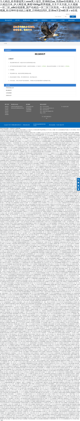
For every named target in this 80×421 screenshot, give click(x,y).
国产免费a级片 (12, 240)
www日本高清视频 (23, 417)
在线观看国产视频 (23, 307)
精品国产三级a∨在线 (69, 185)
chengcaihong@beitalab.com (48, 108)
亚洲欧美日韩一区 (9, 375)
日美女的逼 (37, 255)
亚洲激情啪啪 (48, 401)
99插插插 (29, 316)
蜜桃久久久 (59, 357)
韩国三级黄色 (29, 226)
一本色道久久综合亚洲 (6, 271)
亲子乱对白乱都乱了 (36, 318)
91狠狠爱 (37, 258)
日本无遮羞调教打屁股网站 (56, 221)
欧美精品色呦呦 (5, 408)
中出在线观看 (25, 357)
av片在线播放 (51, 195)
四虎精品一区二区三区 (41, 183)
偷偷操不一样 (9, 363)
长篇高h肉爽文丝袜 (30, 186)
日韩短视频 (2, 214)
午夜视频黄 (48, 367)
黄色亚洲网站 (32, 221)
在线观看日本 (62, 329)
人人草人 (42, 356)
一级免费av (75, 377)
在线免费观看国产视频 (17, 150)
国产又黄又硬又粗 (6, 134)
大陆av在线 (61, 170)
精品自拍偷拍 (51, 229)
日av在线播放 (46, 204)
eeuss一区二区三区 (28, 172)
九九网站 (76, 196)
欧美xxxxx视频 (25, 361)
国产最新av (9, 243)
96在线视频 (59, 294)
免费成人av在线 (66, 258)
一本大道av (20, 361)
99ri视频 (67, 300)
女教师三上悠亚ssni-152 (10, 288)
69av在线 (21, 191)
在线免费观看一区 (18, 176)
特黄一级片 (29, 157)
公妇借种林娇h (51, 142)
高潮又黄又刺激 (26, 183)
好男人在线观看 (47, 261)
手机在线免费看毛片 (56, 214)
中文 (71, 14)
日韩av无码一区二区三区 (21, 195)
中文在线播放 (73, 316)
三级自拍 (63, 345)
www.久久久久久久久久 (7, 242)
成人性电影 (74, 287)
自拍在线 (47, 404)
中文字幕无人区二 (38, 310)
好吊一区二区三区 (75, 204)
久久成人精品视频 (39, 418)
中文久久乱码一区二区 (52, 202)
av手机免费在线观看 (30, 192)
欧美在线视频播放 (52, 258)
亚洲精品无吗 (50, 240)
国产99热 (72, 401)
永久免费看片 (16, 326)
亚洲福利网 (68, 392)
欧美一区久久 (52, 344)
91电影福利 (8, 182)
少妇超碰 (33, 323)
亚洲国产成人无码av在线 (43, 195)
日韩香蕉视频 (48, 147)
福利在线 (13, 291)
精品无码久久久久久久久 (31, 249)
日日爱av (64, 221)
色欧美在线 (34, 243)
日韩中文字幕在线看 (9, 248)
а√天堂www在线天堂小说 (7, 183)
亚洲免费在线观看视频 (37, 153)
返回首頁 (67, 14)
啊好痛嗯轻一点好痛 (57, 188)
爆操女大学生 (54, 332)
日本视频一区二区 (23, 373)
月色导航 (15, 250)
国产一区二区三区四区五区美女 (32, 312)
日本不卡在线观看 (45, 176)
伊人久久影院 (41, 227)
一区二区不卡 (25, 405)
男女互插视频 (42, 408)
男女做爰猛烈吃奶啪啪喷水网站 (71, 215)
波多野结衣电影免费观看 (55, 265)
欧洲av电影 (13, 322)
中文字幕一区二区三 (9, 208)
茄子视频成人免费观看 (52, 243)
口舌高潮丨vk (66, 166)
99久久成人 (28, 321)
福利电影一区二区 (34, 224)
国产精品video (41, 207)
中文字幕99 (4, 211)
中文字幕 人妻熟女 (48, 214)
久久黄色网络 (2, 310)
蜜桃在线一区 (48, 278)
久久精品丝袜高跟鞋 (52, 148)
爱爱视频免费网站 (68, 141)
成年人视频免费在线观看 (10, 412)
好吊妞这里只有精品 (72, 411)
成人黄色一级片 (74, 290)
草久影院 (60, 341)
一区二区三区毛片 (22, 214)
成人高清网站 (68, 380)
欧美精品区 (22, 277)
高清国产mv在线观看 (64, 182)
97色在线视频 (11, 233)
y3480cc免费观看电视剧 (11, 337)
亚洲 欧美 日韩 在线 (60, 185)
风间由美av (22, 189)
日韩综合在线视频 (63, 344)
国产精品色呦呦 (33, 142)
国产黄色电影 (26, 221)
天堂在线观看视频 (48, 218)
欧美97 (76, 401)
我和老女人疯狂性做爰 (12, 140)
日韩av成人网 (71, 383)
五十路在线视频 (21, 210)
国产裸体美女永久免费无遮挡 (55, 172)
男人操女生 (44, 201)
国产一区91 (59, 150)
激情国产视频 (35, 140)
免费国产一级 (43, 173)
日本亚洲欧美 (32, 229)
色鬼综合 (56, 307)
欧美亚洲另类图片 (38, 208)
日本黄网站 (21, 153)
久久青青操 (50, 309)
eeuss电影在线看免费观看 (14, 189)
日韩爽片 (36, 147)
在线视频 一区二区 (18, 391)
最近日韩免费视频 (7, 369)
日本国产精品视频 (66, 391)
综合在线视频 (33, 151)
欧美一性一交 (31, 207)
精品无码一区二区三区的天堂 (26, 213)
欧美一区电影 (41, 334)
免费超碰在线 (73, 312)
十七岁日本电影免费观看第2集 (9, 198)
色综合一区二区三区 (44, 271)
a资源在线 (57, 269)
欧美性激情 (58, 157)
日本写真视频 (13, 185)
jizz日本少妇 (28, 287)
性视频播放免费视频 (55, 329)
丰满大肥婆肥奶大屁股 (10, 176)
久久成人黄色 (75, 220)
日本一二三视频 (69, 393)
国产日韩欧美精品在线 (70, 237)
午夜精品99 (27, 309)
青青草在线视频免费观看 (36, 201)
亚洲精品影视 (28, 134)
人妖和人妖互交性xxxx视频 (49, 269)
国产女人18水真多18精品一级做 (66, 157)
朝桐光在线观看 (48, 291)
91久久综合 (46, 160)
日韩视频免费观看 (58, 234)
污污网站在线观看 (15, 262)
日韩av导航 (30, 281)
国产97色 (43, 226)
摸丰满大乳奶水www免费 (46, 357)
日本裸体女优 (56, 182)
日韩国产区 (77, 323)
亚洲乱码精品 (6, 166)
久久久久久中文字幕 (46, 132)
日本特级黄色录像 (69, 329)
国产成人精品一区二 (18, 233)
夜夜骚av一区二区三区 (69, 151)
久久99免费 (77, 221)
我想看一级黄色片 (56, 281)
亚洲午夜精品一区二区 (56, 224)
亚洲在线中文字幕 (61, 401)
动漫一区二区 (32, 293)
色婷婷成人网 (55, 167)
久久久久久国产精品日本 (38, 350)
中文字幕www (46, 389)
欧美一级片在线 (55, 297)
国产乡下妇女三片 (26, 252)
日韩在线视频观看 (25, 347)
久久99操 (77, 414)
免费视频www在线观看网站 (66, 188)
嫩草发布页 (46, 382)
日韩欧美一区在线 (36, 344)
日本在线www (63, 180)
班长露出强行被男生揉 (71, 214)
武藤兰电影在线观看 (65, 183)
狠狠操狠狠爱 (44, 300)
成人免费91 (17, 221)
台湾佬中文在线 (47, 221)
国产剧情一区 (5, 398)
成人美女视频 (13, 132)
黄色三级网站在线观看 (70, 299)
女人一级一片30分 (46, 256)
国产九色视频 (32, 175)
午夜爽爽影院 (23, 137)
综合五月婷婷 (35, 231)
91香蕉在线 (47, 158)
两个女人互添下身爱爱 (32, 294)
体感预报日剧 (10, 319)
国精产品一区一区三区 (28, 328)
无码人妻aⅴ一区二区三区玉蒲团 (53, 215)
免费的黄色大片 (67, 398)
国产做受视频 (22, 135)
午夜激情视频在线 (73, 240)
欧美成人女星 (26, 161)
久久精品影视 (28, 277)
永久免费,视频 (49, 154)
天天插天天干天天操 (68, 364)
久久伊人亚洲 (2, 151)
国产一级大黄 (74, 172)
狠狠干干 (64, 331)
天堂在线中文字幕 (25, 386)
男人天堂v (23, 300)
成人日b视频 (35, 170)
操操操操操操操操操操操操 (44, 145)
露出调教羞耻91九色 (69, 293)
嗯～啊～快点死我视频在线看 (24, 179)
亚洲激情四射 (56, 242)
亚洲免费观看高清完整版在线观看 (16, 160)
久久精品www (52, 259)
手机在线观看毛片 (9, 326)
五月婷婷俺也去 (56, 351)
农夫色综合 (12, 192)
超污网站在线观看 (52, 160)
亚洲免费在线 (53, 208)
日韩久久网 (4, 255)
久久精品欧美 (70, 153)
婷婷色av (3, 175)
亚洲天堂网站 (55, 253)
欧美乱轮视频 (7, 256)
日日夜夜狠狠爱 (31, 237)
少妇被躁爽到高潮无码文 (26, 217)
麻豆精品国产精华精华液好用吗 (8, 145)
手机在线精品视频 (54, 194)
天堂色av (39, 202)
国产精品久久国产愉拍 (18, 351)
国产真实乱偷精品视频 (53, 239)
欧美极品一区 (30, 268)
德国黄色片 (72, 195)
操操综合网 (10, 169)
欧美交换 (77, 140)
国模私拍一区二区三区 (48, 198)
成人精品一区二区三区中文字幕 (47, 369)
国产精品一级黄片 (36, 169)
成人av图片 (26, 167)
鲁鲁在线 (47, 265)
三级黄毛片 (49, 372)
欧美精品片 (54, 227)
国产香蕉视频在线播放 (28, 153)
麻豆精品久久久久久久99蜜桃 (36, 215)
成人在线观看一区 (26, 278)
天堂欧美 (51, 204)
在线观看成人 (14, 353)
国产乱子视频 (18, 291)
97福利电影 (6, 240)
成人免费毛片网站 (23, 388)
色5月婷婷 (36, 195)
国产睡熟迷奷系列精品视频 (5, 218)
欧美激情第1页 (15, 272)
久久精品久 (59, 202)
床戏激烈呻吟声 (30, 195)
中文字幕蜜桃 (32, 401)
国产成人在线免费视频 (32, 364)
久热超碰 (37, 164)
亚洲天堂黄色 (70, 296)
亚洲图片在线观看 (11, 226)
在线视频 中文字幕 (24, 234)
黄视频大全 (51, 337)
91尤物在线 (62, 367)
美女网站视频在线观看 (34, 269)
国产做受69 (35, 182)
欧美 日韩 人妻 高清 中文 (74, 258)
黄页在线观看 (24, 261)
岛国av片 (3, 213)
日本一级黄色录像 (58, 334)
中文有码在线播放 (19, 182)
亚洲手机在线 (19, 347)
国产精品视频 (69, 220)
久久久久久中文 (56, 207)
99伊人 (3, 208)
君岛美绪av (42, 335)
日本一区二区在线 (8, 304)
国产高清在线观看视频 (69, 217)
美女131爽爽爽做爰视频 (36, 274)
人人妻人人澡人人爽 (28, 185)
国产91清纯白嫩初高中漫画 (7, 201)
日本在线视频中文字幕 (41, 236)
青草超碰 (75, 302)
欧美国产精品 (30, 220)
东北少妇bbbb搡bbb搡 (67, 375)
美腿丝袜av (17, 192)
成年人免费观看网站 (59, 259)
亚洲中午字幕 (60, 138)
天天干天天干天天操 (51, 312)
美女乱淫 (36, 372)
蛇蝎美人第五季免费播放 (60, 271)
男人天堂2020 (68, 312)
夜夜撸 (7, 141)
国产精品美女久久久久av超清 (21, 230)
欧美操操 (60, 137)
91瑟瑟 (58, 318)
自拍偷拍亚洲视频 (45, 239)
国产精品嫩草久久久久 (43, 192)
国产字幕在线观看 (19, 132)
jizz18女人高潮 (55, 140)
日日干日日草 (8, 296)
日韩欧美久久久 (26, 211)
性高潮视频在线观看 (75, 170)
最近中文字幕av (6, 192)
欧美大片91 (36, 214)
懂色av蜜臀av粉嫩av (41, 265)
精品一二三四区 (41, 158)
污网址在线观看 (66, 148)
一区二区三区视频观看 (30, 188)
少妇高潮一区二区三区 (19, 285)
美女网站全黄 (56, 189)
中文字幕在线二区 (54, 277)
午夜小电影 (25, 237)
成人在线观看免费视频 (52, 288)
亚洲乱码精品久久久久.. (70, 179)
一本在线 (21, 221)
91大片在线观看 (66, 169)
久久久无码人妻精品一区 (30, 210)
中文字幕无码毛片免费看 (24, 245)
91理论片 (33, 134)
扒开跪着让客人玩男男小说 (8, 350)
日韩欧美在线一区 (23, 344)
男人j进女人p (68, 322)
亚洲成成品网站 (12, 372)
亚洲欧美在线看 (47, 361)
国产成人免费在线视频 (25, 259)
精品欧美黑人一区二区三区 (30, 272)
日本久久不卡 (25, 166)
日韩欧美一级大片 (46, 313)
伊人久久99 (64, 283)
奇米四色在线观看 (73, 164)
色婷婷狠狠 (18, 240)
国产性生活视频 (17, 234)
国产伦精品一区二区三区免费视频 (19, 158)
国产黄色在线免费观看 (36, 217)
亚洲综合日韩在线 (45, 220)
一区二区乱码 (72, 163)
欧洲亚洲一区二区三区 (24, 180)
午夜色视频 (62, 141)
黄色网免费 (5, 230)
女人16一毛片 (47, 164)
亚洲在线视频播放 (44, 188)
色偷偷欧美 (60, 210)
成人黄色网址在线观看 (63, 132)
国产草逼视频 (37, 148)
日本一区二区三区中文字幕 (13, 265)
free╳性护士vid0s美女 (59, 213)
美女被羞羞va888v (17, 227)
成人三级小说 (46, 175)
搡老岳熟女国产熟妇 (11, 173)
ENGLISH (74, 14)
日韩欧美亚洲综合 (26, 353)
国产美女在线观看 (39, 175)
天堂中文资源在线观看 (29, 303)
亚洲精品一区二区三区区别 (70, 278)
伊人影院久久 (24, 364)
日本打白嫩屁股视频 (6, 179)
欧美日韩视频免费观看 (24, 293)
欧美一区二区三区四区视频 (53, 137)
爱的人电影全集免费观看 (40, 210)
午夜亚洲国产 (71, 138)
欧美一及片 (51, 192)
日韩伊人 (73, 140)
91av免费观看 (12, 220)
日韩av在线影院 (14, 339)
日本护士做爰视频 (31, 315)
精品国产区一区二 (70, 177)
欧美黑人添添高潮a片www (13, 164)
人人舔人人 (37, 248)
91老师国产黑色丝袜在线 (33, 337)
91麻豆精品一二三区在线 (70, 332)
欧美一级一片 (47, 277)
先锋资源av (65, 296)
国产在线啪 (20, 401)
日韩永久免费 (65, 147)
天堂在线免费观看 (48, 253)
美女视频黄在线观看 (40, 221)
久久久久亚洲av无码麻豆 (50, 157)
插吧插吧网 (18, 269)
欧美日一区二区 (46, 399)
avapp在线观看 (57, 192)
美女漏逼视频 (19, 258)
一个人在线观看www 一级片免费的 (21, 393)
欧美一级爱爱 (26, 142)
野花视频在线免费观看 (65, 164)
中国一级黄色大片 (50, 169)
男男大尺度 (62, 318)
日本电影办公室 (11, 161)
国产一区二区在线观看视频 (41, 137)
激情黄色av (44, 310)
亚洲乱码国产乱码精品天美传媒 (6, 237)
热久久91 (50, 188)
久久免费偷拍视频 (76, 188)
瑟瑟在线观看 (42, 252)
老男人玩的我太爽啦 (9, 227)
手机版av (17, 417)
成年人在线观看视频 (34, 250)
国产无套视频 (2, 185)
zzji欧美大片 (15, 157)
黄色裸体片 (2, 224)
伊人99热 (56, 151)
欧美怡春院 (65, 138)
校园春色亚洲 (63, 360)
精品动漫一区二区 (42, 154)
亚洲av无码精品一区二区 (45, 223)
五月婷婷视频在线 (53, 231)
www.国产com (38, 319)
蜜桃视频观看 (41, 250)
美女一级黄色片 (65, 223)
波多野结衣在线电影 (8, 170)
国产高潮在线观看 (68, 245)
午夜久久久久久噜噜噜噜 (9, 344)
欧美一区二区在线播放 (24, 138)
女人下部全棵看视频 (58, 169)
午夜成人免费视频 (74, 231)
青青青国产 (69, 207)
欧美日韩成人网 (39, 211)
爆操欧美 (36, 207)
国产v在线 (14, 258)
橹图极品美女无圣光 (62, 328)
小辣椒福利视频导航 (66, 337)
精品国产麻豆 (17, 255)
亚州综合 (58, 141)
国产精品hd (37, 323)
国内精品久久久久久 (40, 240)
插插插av (3, 315)
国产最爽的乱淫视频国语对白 (13, 348)
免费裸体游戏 (21, 169)
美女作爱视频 (7, 137)
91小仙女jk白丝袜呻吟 (62, 306)
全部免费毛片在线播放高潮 (53, 407)
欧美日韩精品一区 (61, 380)
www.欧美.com (8, 224)
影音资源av (46, 290)
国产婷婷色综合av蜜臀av (66, 353)
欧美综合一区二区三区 (39, 198)
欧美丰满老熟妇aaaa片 (31, 271)
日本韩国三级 (5, 410)
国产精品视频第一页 (71, 338)
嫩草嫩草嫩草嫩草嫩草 (70, 201)
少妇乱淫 (75, 389)
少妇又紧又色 (61, 407)
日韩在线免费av (43, 315)
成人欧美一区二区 (24, 239)
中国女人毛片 (27, 151)
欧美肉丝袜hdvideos (33, 218)
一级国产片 (23, 382)
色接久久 (49, 201)
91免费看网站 (77, 154)
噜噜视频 (63, 262)
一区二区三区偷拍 (15, 138)
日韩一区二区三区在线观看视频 (64, 218)
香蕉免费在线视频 (5, 373)
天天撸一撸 (73, 248)
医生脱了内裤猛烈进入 (69, 154)
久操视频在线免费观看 (69, 239)
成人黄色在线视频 (31, 204)
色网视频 (45, 325)
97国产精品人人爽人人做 (11, 309)
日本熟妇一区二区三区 (38, 156)
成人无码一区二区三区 (58, 186)
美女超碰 (17, 303)
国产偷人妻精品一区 (19, 141)
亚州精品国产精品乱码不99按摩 (69, 211)
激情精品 (57, 217)
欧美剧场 (46, 179)
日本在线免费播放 (47, 151)
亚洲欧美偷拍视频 (22, 296)
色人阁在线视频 (26, 401)
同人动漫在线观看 (74, 398)
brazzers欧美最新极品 (9, 342)
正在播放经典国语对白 (40, 366)
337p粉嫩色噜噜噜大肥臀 (9, 204)
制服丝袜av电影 (67, 354)
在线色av (4, 338)
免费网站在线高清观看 (54, 158)
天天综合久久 (25, 370)
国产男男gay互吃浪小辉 (39, 297)
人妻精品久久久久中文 (70, 145)
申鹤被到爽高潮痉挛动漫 (73, 137)
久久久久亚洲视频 (48, 163)
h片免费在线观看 (33, 183)
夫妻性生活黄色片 (43, 354)
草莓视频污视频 (53, 284)
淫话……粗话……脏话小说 (46, 302)
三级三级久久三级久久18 (27, 150)
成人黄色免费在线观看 (56, 144)
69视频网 (68, 240)
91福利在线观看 (74, 218)
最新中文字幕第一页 (72, 234)
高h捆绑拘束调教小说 (29, 310)
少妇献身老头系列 (48, 167)
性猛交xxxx (47, 385)
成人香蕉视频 (49, 396)
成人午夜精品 (63, 192)
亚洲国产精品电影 (65, 334)
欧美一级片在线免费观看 (23, 163)
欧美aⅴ (6, 345)
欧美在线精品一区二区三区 (57, 147)
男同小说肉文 (17, 137)
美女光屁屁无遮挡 (53, 318)
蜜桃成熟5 (9, 252)
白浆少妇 (23, 198)
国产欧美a (37, 354)
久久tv (53, 151)
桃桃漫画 (32, 248)
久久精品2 (70, 150)
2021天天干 (40, 325)
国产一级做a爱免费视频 (41, 296)
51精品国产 (5, 226)
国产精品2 (57, 237)
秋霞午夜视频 (37, 380)
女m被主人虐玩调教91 (31, 261)
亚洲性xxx (32, 339)
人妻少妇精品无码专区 (35, 291)
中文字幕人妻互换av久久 (13, 334)
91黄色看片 (54, 150)
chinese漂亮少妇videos (68, 208)
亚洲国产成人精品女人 (50, 321)
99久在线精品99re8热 (18, 161)
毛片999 (30, 141)
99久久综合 (68, 347)
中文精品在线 (45, 376)
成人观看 (68, 269)
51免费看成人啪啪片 (22, 157)
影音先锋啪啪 (36, 328)
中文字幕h (42, 285)
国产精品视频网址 (25, 194)
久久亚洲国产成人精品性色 (33, 373)
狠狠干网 (76, 195)
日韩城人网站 (32, 412)
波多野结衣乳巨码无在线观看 (11, 329)
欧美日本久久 (11, 144)
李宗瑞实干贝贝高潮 (30, 297)
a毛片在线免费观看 (48, 207)
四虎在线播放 (57, 229)
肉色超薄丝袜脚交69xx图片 (41, 233)
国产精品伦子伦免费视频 (28, 350)
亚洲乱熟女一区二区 (51, 233)
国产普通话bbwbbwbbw (19, 274)
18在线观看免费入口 (13, 163)
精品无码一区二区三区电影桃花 (52, 392)
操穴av (29, 201)
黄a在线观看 (16, 177)
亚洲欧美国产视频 (40, 151)
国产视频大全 (36, 234)
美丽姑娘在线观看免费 (41, 194)
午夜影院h (52, 307)
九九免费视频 (51, 199)
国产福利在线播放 (9, 380)
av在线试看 (33, 277)
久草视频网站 (25, 410)
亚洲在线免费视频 (43, 148)
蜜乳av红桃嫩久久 (62, 269)
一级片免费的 (17, 383)
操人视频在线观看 (18, 412)
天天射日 (60, 134)
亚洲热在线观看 (18, 331)
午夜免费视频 (18, 198)
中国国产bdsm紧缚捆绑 (58, 211)
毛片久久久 (63, 299)
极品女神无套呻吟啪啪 (17, 264)
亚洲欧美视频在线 (66, 134)
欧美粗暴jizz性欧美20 (72, 321)
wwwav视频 (77, 217)
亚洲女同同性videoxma (59, 312)
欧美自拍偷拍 (7, 332)
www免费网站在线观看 (10, 172)
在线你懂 (13, 402)
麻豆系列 (38, 271)
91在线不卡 (21, 177)
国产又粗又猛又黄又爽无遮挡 (70, 160)
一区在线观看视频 (15, 142)
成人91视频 (29, 296)
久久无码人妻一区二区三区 (33, 166)
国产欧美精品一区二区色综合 (69, 342)
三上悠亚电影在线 (41, 147)
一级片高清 (68, 401)
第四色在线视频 (10, 177)
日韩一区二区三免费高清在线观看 (59, 248)
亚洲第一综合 (6, 163)
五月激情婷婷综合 (72, 275)
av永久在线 (55, 380)
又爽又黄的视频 (71, 363)
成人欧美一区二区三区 (18, 231)
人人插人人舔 (10, 404)
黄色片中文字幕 (77, 296)
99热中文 (23, 175)
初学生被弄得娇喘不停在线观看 (57, 191)
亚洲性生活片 (20, 339)
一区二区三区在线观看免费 (34, 138)
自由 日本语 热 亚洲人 (24, 144)
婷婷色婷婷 (67, 236)
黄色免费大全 (73, 259)
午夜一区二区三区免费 (55, 201)
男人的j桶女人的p (61, 140)
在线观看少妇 (45, 370)
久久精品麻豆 (54, 357)
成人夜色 (57, 344)
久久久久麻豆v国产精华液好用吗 (51, 319)
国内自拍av (74, 274)
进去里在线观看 (11, 230)
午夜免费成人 (77, 151)
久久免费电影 (76, 153)
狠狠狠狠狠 (53, 291)
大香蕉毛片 (72, 300)
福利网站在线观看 (41, 182)
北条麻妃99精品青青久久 (11, 239)
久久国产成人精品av (65, 198)
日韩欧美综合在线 (4, 234)
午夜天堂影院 (54, 326)
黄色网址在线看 (21, 328)
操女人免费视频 (61, 231)
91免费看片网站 (67, 259)
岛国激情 (45, 350)
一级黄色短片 (15, 237)
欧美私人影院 (24, 220)
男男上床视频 (26, 229)
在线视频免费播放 (10, 194)
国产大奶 (27, 175)
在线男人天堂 (63, 201)
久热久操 (30, 280)
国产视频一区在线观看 (71, 250)
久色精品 (3, 191)
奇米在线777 (57, 345)
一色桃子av (37, 167)
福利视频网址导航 (3, 323)
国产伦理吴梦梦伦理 (64, 383)
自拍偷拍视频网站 (50, 383)
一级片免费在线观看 (70, 221)
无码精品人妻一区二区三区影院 (46, 248)
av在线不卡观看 (71, 132)
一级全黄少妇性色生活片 (13, 154)
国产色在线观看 (59, 280)
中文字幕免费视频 (67, 255)
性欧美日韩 (34, 135)
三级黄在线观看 (5, 293)
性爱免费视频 (42, 341)
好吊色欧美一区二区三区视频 (42, 142)
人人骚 (55, 156)
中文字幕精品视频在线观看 (54, 220)
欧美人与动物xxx (40, 189)
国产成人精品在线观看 (41, 283)
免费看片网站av (17, 345)
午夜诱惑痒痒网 (35, 145)
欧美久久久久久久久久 (31, 242)
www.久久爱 (41, 214)
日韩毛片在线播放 (42, 351)
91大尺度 (3, 414)
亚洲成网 (61, 158)
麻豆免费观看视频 (49, 245)
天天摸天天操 (32, 211)
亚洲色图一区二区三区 (49, 293)
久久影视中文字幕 (58, 321)
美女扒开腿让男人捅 (39, 204)
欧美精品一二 (28, 360)
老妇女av (7, 396)
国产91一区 (10, 157)
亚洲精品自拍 (5, 169)
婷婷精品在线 (23, 224)
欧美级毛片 (17, 310)
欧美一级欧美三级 (14, 179)
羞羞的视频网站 (16, 313)
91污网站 (25, 294)
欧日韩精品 (4, 290)
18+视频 (34, 275)
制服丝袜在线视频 (21, 243)
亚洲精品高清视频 (47, 227)
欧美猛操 (24, 186)
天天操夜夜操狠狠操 (20, 148)
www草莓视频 (11, 274)
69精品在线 (75, 141)
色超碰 (76, 202)
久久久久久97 (61, 151)
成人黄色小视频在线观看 (54, 382)
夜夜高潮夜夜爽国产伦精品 (74, 213)
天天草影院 (4, 199)
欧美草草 (22, 309)
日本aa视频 (31, 156)
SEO (63, 124)
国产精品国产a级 (72, 186)
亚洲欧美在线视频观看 (41, 272)
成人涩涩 (29, 366)
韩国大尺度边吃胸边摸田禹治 (14, 356)
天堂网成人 (7, 214)
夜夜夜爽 (42, 237)
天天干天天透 (59, 302)
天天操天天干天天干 (19, 354)
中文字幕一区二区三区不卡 (25, 267)
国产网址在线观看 (61, 332)
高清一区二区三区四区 (10, 370)
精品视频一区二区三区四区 (72, 351)
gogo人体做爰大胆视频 (43, 161)
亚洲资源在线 (18, 220)
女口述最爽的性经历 (24, 383)
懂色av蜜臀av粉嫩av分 (12, 408)
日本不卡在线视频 (33, 264)
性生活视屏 (38, 205)
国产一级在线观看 (23, 315)
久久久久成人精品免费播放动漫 (58, 154)
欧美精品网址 (45, 249)
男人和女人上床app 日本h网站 (37, 326)
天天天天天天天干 (46, 153)
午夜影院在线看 (49, 351)
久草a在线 (4, 182)
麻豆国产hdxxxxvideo (46, 205)
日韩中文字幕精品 (26, 176)
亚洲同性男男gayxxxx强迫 (18, 170)
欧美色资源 (37, 144)
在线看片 (74, 256)
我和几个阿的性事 (17, 246)
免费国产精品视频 (63, 153)
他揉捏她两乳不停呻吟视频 (23, 290)
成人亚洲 (74, 207)
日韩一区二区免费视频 (73, 147)
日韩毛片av (66, 227)
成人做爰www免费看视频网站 (28, 253)
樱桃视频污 (35, 246)
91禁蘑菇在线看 (17, 360)
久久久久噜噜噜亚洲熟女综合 (20, 145)
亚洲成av (67, 264)
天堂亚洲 (56, 325)
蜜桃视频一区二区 (6, 147)
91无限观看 (2, 156)
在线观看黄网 (75, 192)
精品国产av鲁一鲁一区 (69, 367)
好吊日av (60, 194)
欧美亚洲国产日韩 (39, 172)
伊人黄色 (63, 303)
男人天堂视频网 (22, 297)
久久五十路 (66, 186)
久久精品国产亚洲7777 (27, 231)
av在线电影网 (7, 322)
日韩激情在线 (77, 169)
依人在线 (8, 185)
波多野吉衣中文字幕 (69, 377)
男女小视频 (8, 202)
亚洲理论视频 (73, 134)
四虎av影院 (33, 179)
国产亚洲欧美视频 (75, 322)
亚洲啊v (30, 239)
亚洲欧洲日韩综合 (68, 345)
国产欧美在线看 (32, 245)
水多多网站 (22, 310)
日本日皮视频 (76, 185)
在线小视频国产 (26, 351)
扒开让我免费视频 (70, 180)
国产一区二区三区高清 (58, 135)
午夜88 (42, 319)
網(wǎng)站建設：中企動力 (54, 124)
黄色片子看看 (63, 220)
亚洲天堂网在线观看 (34, 351)
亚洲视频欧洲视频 (41, 278)
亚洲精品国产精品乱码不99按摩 (45, 166)
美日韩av (17, 172)
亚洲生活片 (32, 258)
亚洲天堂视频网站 (64, 272)
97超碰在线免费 (40, 261)
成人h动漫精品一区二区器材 (29, 415)
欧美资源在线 (55, 218)
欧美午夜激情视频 (24, 281)
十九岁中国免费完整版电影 (60, 161)
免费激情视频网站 (3, 231)
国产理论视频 (18, 253)
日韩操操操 (34, 185)
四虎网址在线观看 (13, 134)
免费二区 (73, 380)
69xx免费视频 (47, 237)
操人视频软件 (8, 414)
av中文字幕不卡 (73, 176)
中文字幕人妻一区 (21, 134)
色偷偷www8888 (10, 250)
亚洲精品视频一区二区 (58, 255)
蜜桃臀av (34, 172)
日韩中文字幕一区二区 (27, 318)
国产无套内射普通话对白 (8, 217)
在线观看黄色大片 (51, 345)
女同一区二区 (59, 287)
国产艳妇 (45, 156)
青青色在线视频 (14, 207)
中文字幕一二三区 (39, 160)
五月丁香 (49, 191)
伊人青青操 (26, 156)
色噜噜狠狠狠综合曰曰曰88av (73, 265)
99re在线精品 (6, 223)
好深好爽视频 (4, 341)
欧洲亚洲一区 (14, 218)
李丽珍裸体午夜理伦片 (54, 250)
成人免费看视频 (66, 309)
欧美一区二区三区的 (37, 226)
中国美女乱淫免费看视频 (75, 391)
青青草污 (8, 160)
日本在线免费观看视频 (25, 240)
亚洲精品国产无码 (67, 170)
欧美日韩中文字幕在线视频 (33, 163)
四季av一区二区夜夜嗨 (12, 211)
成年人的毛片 (29, 145)
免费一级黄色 (70, 156)
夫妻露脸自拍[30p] (23, 348)
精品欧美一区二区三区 (14, 388)
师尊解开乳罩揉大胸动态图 (60, 142)
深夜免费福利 (19, 211)
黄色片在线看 (2, 375)
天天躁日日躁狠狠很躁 (8, 205)
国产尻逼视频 (43, 331)
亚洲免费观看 (45, 229)
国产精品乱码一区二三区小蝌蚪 (46, 328)
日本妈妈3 (52, 177)
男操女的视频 (61, 268)
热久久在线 (41, 164)
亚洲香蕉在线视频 (72, 272)
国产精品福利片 (17, 188)
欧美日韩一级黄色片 (14, 332)
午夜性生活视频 (55, 268)
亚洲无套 (45, 191)
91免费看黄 (47, 252)
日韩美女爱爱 (33, 287)
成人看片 (23, 287)
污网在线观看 (14, 243)
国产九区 (48, 315)
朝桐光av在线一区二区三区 (59, 179)
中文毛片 (42, 138)
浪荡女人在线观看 (39, 229)
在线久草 (36, 227)
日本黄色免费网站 (10, 284)
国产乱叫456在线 (4, 274)
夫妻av (32, 284)
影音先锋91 (72, 183)
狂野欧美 (44, 215)
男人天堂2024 (4, 161)
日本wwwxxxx (75, 156)
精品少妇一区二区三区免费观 (67, 356)
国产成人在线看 (5, 229)
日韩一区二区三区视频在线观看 (40, 186)
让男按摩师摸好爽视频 (46, 141)
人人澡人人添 (15, 215)
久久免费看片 (38, 132)
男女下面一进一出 (48, 134)
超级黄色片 (11, 186)
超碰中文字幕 (32, 132)
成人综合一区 (50, 242)
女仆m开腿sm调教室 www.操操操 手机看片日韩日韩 (59, 176)
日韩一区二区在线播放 (42, 140)
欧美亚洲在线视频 (41, 385)
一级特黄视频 (11, 141)
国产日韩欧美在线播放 (6, 207)
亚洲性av (13, 182)
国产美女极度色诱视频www (27, 223)
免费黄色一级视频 (24, 356)
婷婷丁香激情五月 (33, 194)
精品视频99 (22, 407)
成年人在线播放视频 (45, 217)
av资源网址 (42, 353)
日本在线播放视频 (17, 217)
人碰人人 (76, 138)
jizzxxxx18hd (16, 144)
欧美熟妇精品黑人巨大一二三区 (27, 227)
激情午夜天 (12, 407)
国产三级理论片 (73, 224)
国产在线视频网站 (42, 395)
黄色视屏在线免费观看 (40, 134)
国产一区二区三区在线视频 (47, 135)
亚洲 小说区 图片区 (45, 262)
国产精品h (30, 344)
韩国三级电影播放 (16, 299)
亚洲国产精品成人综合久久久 (24, 154)
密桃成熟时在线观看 (48, 138)
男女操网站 (11, 373)
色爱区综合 (4, 262)
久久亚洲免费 (27, 177)
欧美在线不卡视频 (53, 246)
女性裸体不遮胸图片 (49, 356)
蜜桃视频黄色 (73, 392)
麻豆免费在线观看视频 (27, 191)
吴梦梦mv (55, 138)
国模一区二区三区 (61, 243)
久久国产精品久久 (16, 398)
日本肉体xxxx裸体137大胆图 (24, 215)
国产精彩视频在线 (52, 339)
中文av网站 (8, 377)
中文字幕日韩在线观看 (45, 274)
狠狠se (30, 335)
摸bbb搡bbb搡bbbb (57, 356)
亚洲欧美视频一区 (10, 255)
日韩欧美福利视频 (52, 185)
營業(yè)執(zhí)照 (26, 124)
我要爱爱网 (23, 255)
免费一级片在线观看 (6, 167)
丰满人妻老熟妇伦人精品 (10, 315)
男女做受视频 (11, 221)
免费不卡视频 (31, 383)
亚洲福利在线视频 (27, 376)
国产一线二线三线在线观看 (66, 175)
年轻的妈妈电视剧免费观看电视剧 (12, 135)
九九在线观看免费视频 (52, 294)
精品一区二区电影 (41, 170)
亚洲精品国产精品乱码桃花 (23, 147)
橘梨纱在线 (65, 137)
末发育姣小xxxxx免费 (23, 202)
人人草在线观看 (35, 338)
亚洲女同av (41, 391)
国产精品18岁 (60, 156)
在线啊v (6, 154)
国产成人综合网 (43, 150)
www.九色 (74, 242)
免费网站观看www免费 (16, 364)
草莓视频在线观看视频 (21, 242)
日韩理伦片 (73, 158)
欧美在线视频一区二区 (39, 306)
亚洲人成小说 (65, 199)
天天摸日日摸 (64, 256)
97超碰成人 (44, 196)
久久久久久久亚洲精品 (10, 411)
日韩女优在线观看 (43, 144)
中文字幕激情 (17, 283)
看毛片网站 (71, 297)
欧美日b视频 (38, 411)
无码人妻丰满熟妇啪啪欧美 (56, 313)
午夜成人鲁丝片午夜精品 (57, 296)
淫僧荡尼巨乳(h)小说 (37, 239)
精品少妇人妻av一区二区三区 (64, 167)
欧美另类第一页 (32, 410)
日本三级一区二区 (63, 335)
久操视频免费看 (33, 205)
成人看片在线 (23, 299)
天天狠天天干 (23, 192)
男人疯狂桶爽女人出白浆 (46, 268)
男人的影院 (25, 141)
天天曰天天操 (11, 234)
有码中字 (47, 258)
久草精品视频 (14, 328)
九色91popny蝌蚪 (6, 339)
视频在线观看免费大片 (15, 259)
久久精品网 (53, 141)
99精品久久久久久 (58, 252)
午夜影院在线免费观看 (63, 325)
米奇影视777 (15, 169)
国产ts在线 (70, 288)
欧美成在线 (39, 407)
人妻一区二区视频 (46, 231)
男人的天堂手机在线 (58, 204)
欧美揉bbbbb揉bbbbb (35, 358)
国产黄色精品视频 (6, 312)
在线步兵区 (43, 321)
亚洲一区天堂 (32, 164)
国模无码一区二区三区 (44, 344)
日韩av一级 (15, 290)
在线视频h (47, 408)
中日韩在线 (72, 148)
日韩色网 (66, 407)
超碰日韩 (48, 194)
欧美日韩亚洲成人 (26, 264)
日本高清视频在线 (69, 366)
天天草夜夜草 (19, 278)
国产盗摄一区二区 (16, 341)
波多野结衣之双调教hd (4, 153)
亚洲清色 (60, 379)
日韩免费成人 (33, 236)
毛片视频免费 (52, 217)
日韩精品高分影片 (53, 414)
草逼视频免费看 (17, 213)
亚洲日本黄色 (2, 280)
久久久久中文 (67, 316)
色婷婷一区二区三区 (55, 335)
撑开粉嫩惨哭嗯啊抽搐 (26, 291)
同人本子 (19, 140)
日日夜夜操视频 (29, 135)
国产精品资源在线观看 (30, 198)
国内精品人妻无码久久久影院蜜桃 (27, 208)
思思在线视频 (9, 313)
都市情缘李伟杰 (48, 267)
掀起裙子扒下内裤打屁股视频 (23, 408)
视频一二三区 (12, 321)
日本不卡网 (12, 137)
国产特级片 (18, 239)
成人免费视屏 (59, 373)
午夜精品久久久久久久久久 (67, 313)
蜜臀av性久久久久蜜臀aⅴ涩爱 (44, 246)
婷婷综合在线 (41, 281)
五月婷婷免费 (26, 164)
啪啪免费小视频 (11, 188)
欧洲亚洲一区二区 (36, 329)
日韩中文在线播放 (31, 404)
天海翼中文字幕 (41, 218)
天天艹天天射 (19, 271)
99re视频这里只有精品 (61, 315)
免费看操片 (52, 205)
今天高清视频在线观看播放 (9, 180)
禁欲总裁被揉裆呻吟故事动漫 (71, 303)
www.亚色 (36, 396)
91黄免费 (35, 189)
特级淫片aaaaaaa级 (18, 223)
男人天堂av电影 (61, 239)
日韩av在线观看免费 (7, 405)
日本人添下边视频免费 (66, 172)
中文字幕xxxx (41, 338)
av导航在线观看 (11, 277)
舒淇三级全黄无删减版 (58, 369)
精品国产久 (25, 288)
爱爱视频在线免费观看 (67, 287)
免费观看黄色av (75, 150)
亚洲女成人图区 (9, 175)
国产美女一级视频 (11, 385)
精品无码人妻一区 (3, 188)
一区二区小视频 (54, 401)
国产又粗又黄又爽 (18, 370)
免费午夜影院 (64, 144)
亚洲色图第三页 (49, 211)
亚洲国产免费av (40, 364)
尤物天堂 (16, 210)
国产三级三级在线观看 (61, 338)
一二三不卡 (38, 188)
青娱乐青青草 (14, 405)
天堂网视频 (47, 338)
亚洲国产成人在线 (5, 357)
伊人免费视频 (44, 213)
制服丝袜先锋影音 (19, 288)
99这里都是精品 (50, 186)
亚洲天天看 (2, 154)
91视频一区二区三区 (52, 322)
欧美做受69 (55, 328)
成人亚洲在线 (40, 185)
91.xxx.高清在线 (73, 369)
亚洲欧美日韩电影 (31, 334)
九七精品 (21, 172)
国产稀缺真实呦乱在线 (66, 194)
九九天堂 (57, 205)
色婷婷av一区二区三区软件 (35, 173)
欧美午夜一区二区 (71, 291)
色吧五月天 (68, 142)
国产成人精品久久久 (48, 180)
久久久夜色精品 (8, 191)
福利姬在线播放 (10, 393)
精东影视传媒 (26, 132)
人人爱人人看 (35, 280)
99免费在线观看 (28, 275)
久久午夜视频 (50, 156)
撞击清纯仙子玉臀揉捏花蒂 (23, 335)
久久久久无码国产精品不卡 (50, 285)
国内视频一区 (29, 158)
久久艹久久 (33, 382)
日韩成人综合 (38, 275)
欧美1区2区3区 (70, 189)
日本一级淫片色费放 (54, 132)
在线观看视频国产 (7, 302)
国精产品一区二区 (9, 151)
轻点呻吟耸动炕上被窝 (30, 299)
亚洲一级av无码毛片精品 (68, 280)
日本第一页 (51, 175)
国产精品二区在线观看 (48, 189)
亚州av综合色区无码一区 (55, 399)
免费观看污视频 (59, 148)
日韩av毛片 (72, 319)
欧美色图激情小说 (57, 293)
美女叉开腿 (31, 234)
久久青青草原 (69, 192)
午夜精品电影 (55, 134)
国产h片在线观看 (14, 147)
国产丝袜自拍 (22, 326)
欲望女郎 (63, 366)
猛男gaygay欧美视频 (29, 369)
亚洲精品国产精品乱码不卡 (42, 243)
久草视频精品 (42, 163)
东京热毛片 (49, 150)
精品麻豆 (49, 140)
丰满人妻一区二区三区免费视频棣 (38, 157)
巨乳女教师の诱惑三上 (75, 376)
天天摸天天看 (63, 399)
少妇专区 (3, 354)
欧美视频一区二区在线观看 (55, 145)
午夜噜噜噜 (63, 145)
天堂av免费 (55, 240)
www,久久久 (29, 140)
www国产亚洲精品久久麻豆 (72, 344)
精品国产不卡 (31, 167)
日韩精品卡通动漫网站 (11, 196)
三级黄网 (44, 211)
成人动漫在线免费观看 (39, 293)
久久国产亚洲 (37, 237)
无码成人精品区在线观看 (63, 173)
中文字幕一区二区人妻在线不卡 (41, 199)
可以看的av (18, 300)
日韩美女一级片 (68, 268)
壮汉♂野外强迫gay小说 (36, 141)
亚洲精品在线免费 (65, 404)
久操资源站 (70, 135)
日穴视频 (41, 269)
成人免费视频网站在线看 (70, 271)
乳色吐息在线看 (3, 389)
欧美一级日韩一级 (19, 185)
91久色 (45, 240)
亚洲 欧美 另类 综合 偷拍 (37, 191)
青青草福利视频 (67, 369)
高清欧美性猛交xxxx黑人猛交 (65, 242)
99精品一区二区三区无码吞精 (10, 148)
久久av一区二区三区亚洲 (5, 132)
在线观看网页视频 (36, 150)
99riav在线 (24, 271)
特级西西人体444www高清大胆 (52, 170)
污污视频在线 (24, 268)
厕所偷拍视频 (26, 196)
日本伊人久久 (64, 234)
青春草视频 (9, 199)
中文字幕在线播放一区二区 (73, 335)
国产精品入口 (49, 296)
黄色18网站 (49, 144)
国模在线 (28, 224)
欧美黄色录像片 (15, 191)
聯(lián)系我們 (43, 104)
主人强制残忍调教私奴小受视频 (60, 177)
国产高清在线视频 (24, 280)
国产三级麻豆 (62, 217)
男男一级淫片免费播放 (25, 236)
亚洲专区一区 (9, 215)
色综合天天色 (26, 182)
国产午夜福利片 (22, 313)
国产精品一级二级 (5, 300)
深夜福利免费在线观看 (7, 150)
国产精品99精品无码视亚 (55, 164)
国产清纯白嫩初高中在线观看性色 (14, 236)
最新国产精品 (66, 163)
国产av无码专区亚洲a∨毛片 (57, 166)
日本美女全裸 (57, 195)
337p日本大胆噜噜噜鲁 (31, 137)
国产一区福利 (44, 242)
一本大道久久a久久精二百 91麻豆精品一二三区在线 (24, 306)
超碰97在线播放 (74, 354)
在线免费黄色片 (64, 323)
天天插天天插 (13, 367)
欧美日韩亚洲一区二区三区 (74, 233)
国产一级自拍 (51, 179)
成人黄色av (4, 272)
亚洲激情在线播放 (57, 230)
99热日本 (12, 223)
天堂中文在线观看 (50, 173)
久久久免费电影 (20, 156)
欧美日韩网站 (74, 348)
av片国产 (2, 223)
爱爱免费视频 (35, 158)
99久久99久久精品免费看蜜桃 (56, 262)
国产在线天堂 (6, 407)
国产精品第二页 (27, 274)
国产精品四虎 (8, 318)
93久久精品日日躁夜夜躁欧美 (6, 158)
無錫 (61, 124)
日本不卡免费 (2, 172)
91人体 (63, 293)
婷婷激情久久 (5, 144)
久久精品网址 (54, 226)
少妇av (62, 160)
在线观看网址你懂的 (35, 252)
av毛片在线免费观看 (37, 220)
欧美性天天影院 (51, 271)
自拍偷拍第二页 (28, 243)
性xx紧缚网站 (48, 226)
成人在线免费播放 (18, 173)
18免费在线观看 (53, 385)
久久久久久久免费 (39, 313)
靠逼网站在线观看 (64, 229)
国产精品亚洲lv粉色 (57, 183)
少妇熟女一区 (14, 156)
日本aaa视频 (2, 325)
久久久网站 (65, 135)
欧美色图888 (69, 256)
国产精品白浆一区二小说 (18, 319)
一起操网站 (32, 309)
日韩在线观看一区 (67, 158)
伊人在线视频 (60, 246)
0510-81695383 (46, 106)
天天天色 (68, 248)
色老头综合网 (31, 144)
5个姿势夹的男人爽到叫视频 (60, 347)
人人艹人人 (24, 140)
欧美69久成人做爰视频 (29, 148)
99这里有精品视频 (60, 208)
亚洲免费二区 (69, 339)
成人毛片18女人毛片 (7, 138)
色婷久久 (21, 142)
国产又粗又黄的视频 (29, 169)
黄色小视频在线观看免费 (36, 262)
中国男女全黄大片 (50, 264)
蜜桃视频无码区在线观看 (15, 267)
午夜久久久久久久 (45, 386)
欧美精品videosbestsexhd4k (37, 398)
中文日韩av (67, 224)
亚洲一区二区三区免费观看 (19, 151)
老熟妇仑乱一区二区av (70, 261)
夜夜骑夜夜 (37, 192)
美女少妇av (5, 233)
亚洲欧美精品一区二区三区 (14, 249)
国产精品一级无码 (53, 210)
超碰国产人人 (59, 258)
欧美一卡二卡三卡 (20, 392)
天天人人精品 (8, 335)
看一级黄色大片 (26, 173)
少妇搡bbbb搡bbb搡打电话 (9, 382)
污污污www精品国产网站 (51, 280)
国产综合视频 (57, 323)
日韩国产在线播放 (56, 180)
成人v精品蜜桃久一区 (7, 364)
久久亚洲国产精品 (58, 283)
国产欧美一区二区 (33, 283)
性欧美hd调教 (77, 383)
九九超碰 (78, 278)
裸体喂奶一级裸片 (41, 280)
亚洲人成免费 (64, 150)
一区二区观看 (63, 388)
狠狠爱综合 (42, 167)
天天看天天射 (2, 141)
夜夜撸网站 (39, 135)
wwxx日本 (24, 316)
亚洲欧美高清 (10, 323)
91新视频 (47, 210)
